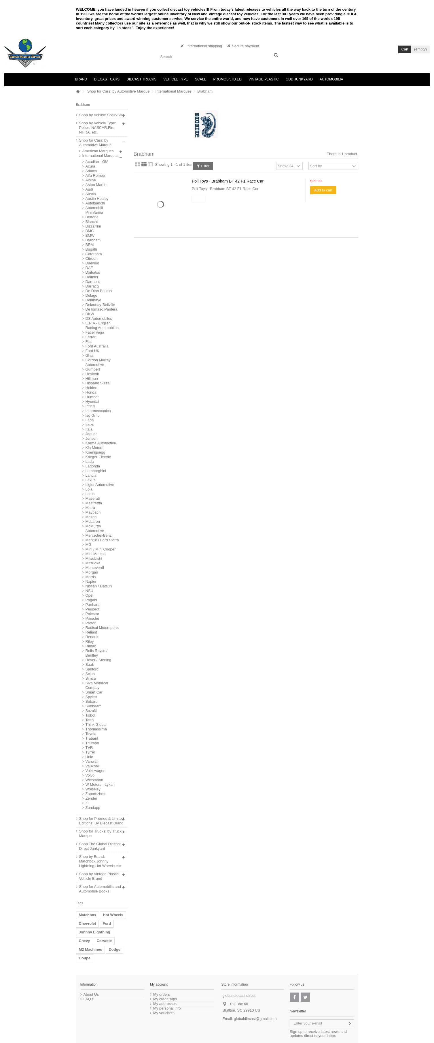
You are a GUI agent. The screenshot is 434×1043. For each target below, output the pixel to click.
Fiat (89, 341)
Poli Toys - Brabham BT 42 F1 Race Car (228, 181)
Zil (88, 803)
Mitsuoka (93, 563)
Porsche (92, 618)
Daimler (92, 277)
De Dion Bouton (99, 291)
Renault (92, 637)
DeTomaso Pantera (101, 309)
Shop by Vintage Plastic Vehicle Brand (99, 876)
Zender (91, 798)
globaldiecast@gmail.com (255, 1018)
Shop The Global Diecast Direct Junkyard (100, 846)
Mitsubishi (94, 558)
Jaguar (91, 434)
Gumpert (93, 369)
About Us (91, 994)
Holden (91, 388)
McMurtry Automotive (95, 528)
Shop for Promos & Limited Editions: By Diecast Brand (101, 820)
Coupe (84, 958)
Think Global (96, 724)
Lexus (91, 480)
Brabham (93, 240)
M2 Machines (90, 949)
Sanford (92, 669)
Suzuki (91, 711)
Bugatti (91, 249)
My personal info (167, 1008)
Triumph (92, 743)
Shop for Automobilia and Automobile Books (100, 888)
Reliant (91, 632)
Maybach (93, 512)
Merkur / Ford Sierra (102, 540)
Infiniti (90, 406)
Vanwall (92, 761)
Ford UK (92, 351)
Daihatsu (93, 272)
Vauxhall (93, 766)
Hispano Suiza (98, 383)
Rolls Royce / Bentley (97, 653)
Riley (90, 641)
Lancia (91, 475)
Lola (89, 489)
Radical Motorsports (102, 627)
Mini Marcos (96, 554)
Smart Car (94, 692)
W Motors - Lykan (100, 784)
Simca (91, 678)
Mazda (91, 517)
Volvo (90, 775)
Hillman (92, 378)
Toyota (91, 734)
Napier (91, 581)
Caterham (94, 254)
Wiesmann (94, 780)
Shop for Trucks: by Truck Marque (100, 833)
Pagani (91, 600)
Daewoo (92, 263)
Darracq (92, 286)
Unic (89, 757)
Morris (91, 577)
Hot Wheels (113, 915)
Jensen (92, 438)
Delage (91, 295)
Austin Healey (97, 198)
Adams (91, 171)
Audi (89, 189)
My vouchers (164, 1013)
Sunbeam (94, 706)
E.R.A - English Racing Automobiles (102, 325)
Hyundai (92, 401)
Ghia (89, 355)
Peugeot (92, 609)
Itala (89, 429)
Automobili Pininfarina (94, 210)
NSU (89, 591)
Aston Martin (96, 185)
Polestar (92, 614)
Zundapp (93, 807)
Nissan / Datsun (99, 586)
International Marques (174, 91)
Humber (92, 397)
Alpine (91, 180)
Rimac (91, 646)
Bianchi (92, 221)
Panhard (93, 604)
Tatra (90, 720)
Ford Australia (97, 346)
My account (159, 984)
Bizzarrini (93, 226)
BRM (90, 245)
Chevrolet (87, 923)
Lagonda (93, 466)
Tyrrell (91, 752)
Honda (91, 392)
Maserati (93, 498)
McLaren (93, 521)
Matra (90, 507)
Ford (107, 923)
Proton (91, 623)
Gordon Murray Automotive (98, 362)
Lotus (90, 494)
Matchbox (87, 915)
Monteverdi (95, 567)
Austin (91, 194)
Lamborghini (96, 471)
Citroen (92, 258)
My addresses (165, 1003)
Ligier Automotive (100, 484)
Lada (90, 420)
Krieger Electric (98, 457)
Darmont (93, 281)
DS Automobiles (99, 318)
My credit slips (165, 999)
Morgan (92, 572)
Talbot (91, 715)
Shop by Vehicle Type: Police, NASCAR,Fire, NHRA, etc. (97, 127)
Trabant (92, 738)
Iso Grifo (93, 415)
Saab (90, 664)
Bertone (92, 217)
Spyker (91, 697)
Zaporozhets (96, 794)
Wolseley (93, 789)
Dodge (114, 949)
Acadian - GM (97, 161)
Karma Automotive (101, 443)
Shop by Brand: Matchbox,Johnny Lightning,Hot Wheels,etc (100, 861)
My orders (161, 994)
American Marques (98, 151)
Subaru (92, 701)
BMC (90, 231)
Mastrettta (94, 503)
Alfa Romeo (95, 175)
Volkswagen (95, 770)
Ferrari (91, 337)
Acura (90, 166)
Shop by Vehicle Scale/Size (102, 115)
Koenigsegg (95, 452)
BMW (90, 235)
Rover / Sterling (98, 660)
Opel (89, 595)
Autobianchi (95, 203)
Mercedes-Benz (99, 535)
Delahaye (93, 300)
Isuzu (90, 424)
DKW (90, 314)
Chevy (84, 941)
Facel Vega (95, 332)
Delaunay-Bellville (100, 304)
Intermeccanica (98, 411)
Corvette (104, 941)
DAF (89, 268)
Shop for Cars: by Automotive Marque (118, 91)
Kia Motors (94, 448)
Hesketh (92, 374)
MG (89, 544)
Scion (90, 674)
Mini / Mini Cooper (101, 549)
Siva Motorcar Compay (97, 685)
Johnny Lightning (94, 932)
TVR (89, 747)
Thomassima (96, 729)
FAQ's (89, 999)
